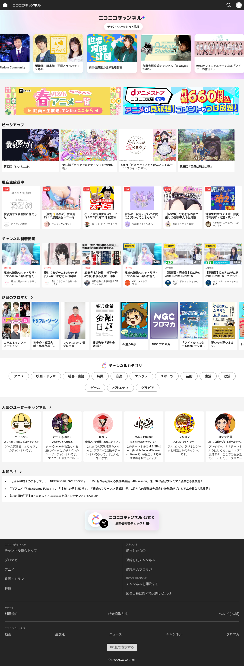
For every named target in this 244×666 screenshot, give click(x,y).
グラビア (147, 388)
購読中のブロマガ (139, 569)
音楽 (119, 376)
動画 (8, 634)
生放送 (60, 634)
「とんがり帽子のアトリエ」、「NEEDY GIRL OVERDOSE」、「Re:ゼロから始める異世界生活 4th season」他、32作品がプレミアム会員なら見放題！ (105, 481)
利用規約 (11, 614)
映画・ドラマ (46, 376)
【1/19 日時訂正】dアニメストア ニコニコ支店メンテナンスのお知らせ (53, 496)
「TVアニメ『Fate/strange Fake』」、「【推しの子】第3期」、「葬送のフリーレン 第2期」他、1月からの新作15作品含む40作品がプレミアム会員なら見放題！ (109, 488)
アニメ (19, 376)
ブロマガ (11, 560)
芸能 (189, 376)
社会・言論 (76, 376)
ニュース (115, 634)
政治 (227, 376)
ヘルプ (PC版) (229, 614)
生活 (208, 376)
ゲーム (95, 388)
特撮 (100, 376)
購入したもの (136, 550)
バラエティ (120, 388)
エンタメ (141, 376)
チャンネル (174, 634)
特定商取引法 (118, 614)
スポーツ (166, 376)
